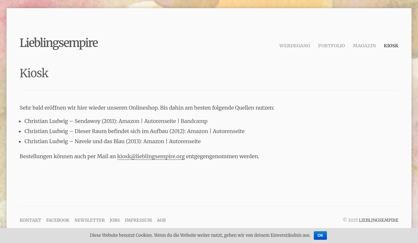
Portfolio (331, 46)
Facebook (58, 220)
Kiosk (391, 46)
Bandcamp (194, 121)
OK (320, 235)
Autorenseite (160, 121)
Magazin (364, 46)
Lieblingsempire (59, 43)
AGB (161, 220)
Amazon (129, 121)
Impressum (138, 220)
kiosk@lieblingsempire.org (151, 156)
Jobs (115, 220)
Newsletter (89, 220)
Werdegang (295, 46)
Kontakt (30, 220)
